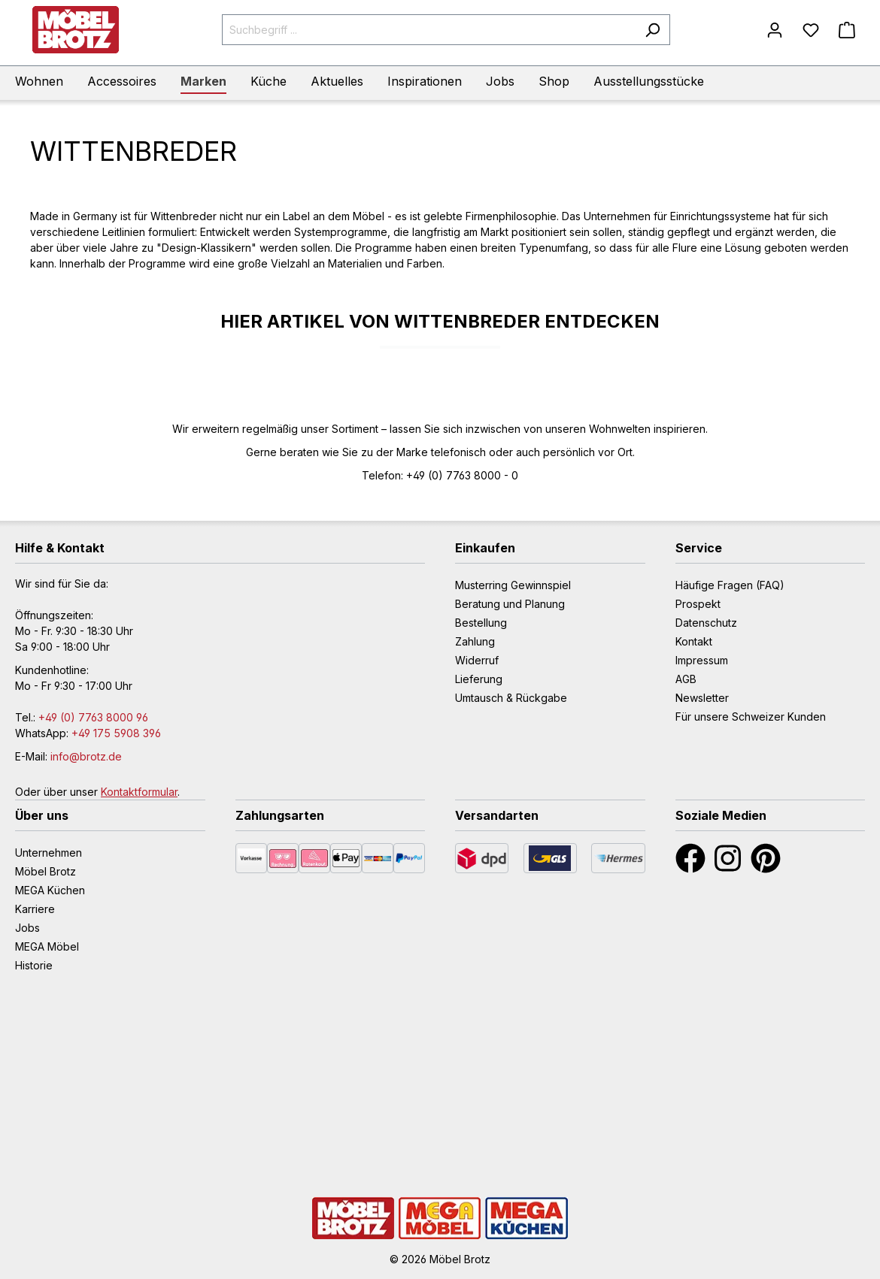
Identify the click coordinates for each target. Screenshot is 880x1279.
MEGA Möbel (47, 946)
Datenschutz (706, 622)
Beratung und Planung (510, 603)
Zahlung (475, 641)
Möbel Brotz (45, 871)
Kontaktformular (139, 791)
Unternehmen (48, 852)
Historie (34, 965)
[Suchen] (652, 29)
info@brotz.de (86, 756)
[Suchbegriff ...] (429, 29)
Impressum (701, 660)
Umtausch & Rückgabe (511, 697)
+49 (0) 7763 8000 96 (93, 717)
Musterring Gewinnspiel (513, 585)
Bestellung (481, 622)
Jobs (27, 927)
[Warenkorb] (847, 30)
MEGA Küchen (50, 890)
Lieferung (478, 679)
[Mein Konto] (775, 30)
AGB (685, 679)
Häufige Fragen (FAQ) (729, 585)
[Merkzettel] (811, 30)
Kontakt (693, 641)
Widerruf (477, 660)
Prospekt (698, 603)
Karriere (35, 909)
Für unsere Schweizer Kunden (750, 716)
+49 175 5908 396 (116, 733)
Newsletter (702, 697)
